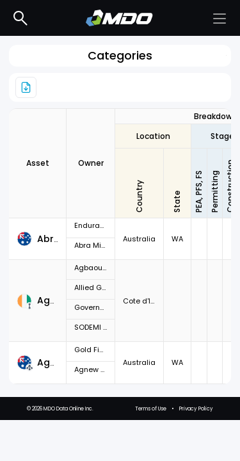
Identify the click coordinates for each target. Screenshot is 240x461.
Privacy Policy (196, 449)
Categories (120, 55)
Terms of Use (150, 449)
